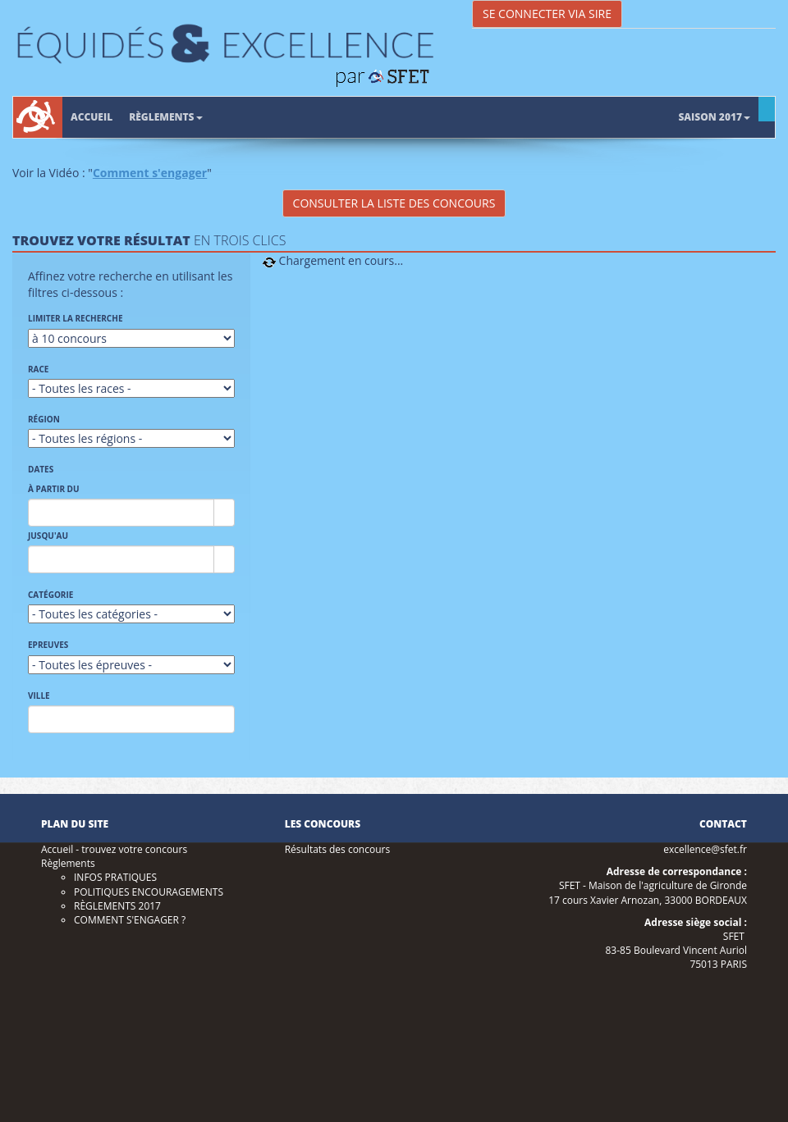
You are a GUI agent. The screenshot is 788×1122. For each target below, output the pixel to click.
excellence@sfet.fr (705, 849)
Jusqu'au (48, 535)
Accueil (91, 117)
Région (44, 419)
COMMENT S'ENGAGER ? (130, 920)
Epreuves (48, 644)
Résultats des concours (338, 849)
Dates (40, 469)
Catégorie (50, 594)
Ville (39, 695)
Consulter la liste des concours (394, 203)
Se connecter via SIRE (547, 13)
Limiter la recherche (75, 318)
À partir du (54, 489)
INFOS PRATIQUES (115, 877)
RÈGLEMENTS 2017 (117, 906)
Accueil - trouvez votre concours (114, 849)
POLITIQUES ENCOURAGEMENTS (148, 892)
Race (38, 369)
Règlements (165, 117)
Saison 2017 (714, 117)
